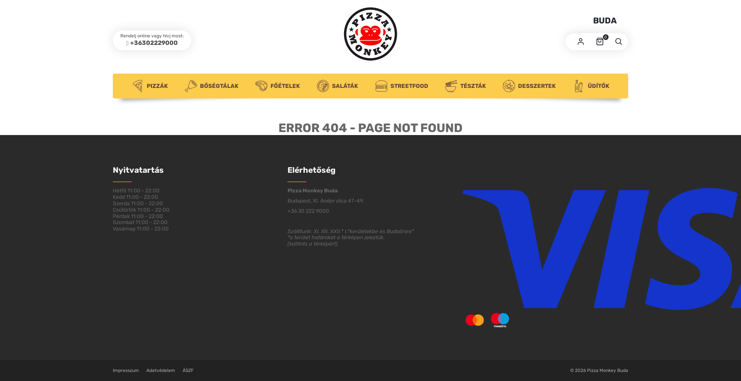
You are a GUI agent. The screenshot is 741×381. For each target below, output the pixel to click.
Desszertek (529, 86)
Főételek (277, 86)
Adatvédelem (160, 370)
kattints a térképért (312, 244)
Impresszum (126, 370)
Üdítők (591, 86)
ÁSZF (188, 370)
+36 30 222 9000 (308, 211)
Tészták (465, 86)
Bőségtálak (211, 86)
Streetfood (401, 86)
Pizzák (150, 86)
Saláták (337, 86)
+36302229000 (154, 42)
